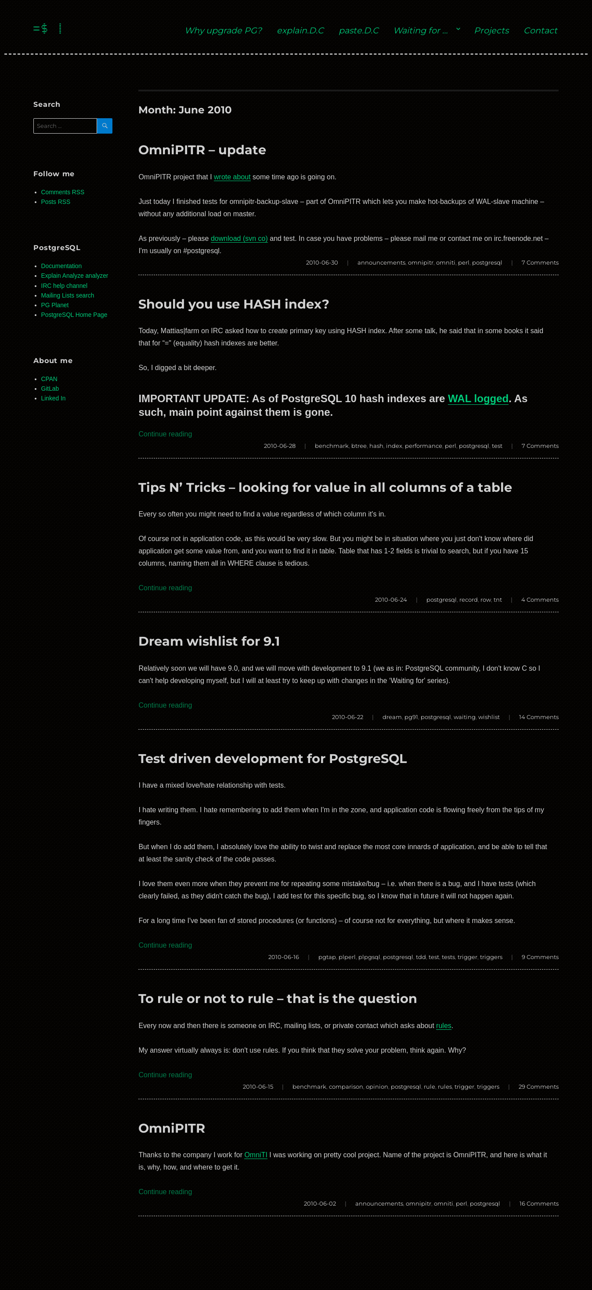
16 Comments (539, 1203)
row (485, 599)
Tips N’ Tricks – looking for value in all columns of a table (325, 487)
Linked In (53, 398)
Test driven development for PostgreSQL (272, 758)
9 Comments (540, 956)
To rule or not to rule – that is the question (277, 998)
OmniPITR (171, 1128)
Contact (540, 30)
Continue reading (165, 434)
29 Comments (539, 1086)
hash (376, 445)
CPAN (49, 379)
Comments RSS (63, 192)
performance (423, 445)
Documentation (61, 266)
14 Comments (539, 716)
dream (392, 716)
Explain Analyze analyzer (74, 276)
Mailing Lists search (67, 295)
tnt (498, 599)
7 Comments (540, 262)
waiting (465, 716)
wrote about (232, 177)
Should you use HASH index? (233, 304)
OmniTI (255, 1155)
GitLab (50, 388)
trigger (467, 956)
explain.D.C (300, 30)
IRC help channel (64, 286)
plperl (347, 956)
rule (429, 1086)
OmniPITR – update (202, 149)
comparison (346, 1086)
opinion (377, 1086)
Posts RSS (55, 202)
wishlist (489, 716)
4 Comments (540, 599)
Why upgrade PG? (223, 30)
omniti (445, 262)
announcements (381, 262)
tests (448, 956)
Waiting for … (420, 30)
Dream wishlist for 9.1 (209, 641)
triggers (491, 956)
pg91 (411, 716)
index (394, 445)
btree (359, 445)
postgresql (487, 262)
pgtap (327, 956)
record (468, 599)
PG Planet (55, 305)
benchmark (332, 445)
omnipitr (420, 262)
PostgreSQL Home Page (74, 315)
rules (443, 1025)
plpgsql (369, 956)
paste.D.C (359, 30)
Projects (491, 30)
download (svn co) (239, 238)
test (497, 445)
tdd (421, 956)
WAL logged (478, 398)
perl (463, 262)
